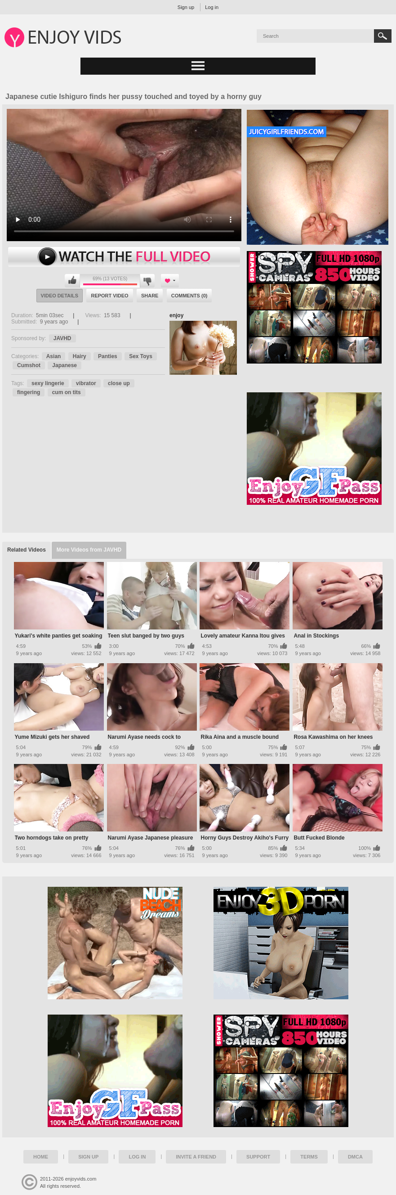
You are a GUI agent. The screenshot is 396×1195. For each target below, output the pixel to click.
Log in (211, 7)
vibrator (86, 383)
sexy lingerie (47, 383)
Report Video (109, 295)
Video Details (60, 295)
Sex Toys (140, 356)
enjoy (176, 315)
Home (40, 1156)
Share (150, 295)
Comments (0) (189, 295)
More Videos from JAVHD (89, 550)
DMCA (355, 1156)
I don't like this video (147, 281)
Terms (309, 1156)
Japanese (64, 365)
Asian (53, 356)
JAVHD (62, 338)
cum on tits (66, 392)
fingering (28, 392)
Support (258, 1156)
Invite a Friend (196, 1156)
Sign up (186, 7)
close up (119, 383)
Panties (107, 356)
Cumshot (28, 365)
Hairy (79, 356)
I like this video (72, 281)
